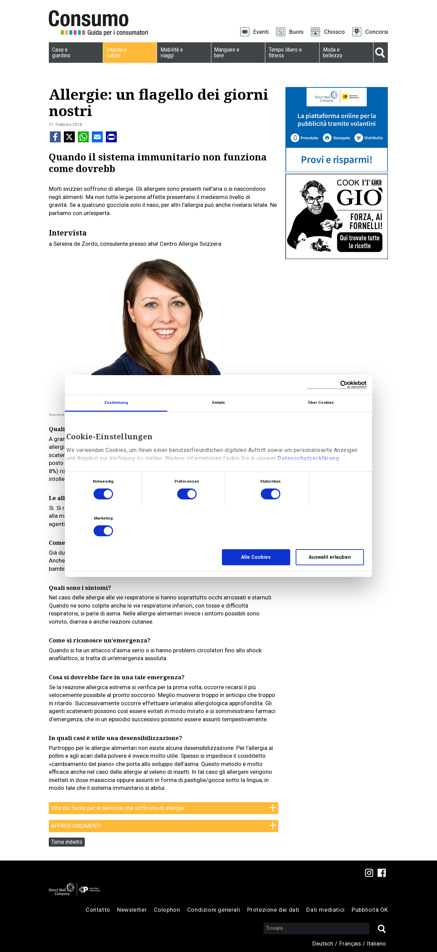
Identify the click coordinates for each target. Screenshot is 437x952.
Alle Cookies (256, 557)
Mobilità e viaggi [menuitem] (171, 52)
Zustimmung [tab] (116, 402)
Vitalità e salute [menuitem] (117, 52)
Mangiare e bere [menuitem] (226, 52)
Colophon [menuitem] (167, 909)
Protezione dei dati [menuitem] (273, 909)
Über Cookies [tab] (321, 402)
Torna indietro (66, 841)
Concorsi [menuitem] (376, 31)
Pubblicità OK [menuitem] (370, 909)
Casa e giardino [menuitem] (61, 52)
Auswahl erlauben (330, 557)
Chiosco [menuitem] (334, 31)
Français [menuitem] (350, 943)
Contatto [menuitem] (98, 909)
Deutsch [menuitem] (322, 943)
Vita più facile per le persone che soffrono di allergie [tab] (117, 808)
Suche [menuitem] (380, 52)
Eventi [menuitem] (261, 31)
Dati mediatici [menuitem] (325, 909)
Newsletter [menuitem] (132, 909)
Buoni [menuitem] (296, 31)
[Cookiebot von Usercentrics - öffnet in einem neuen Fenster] (336, 385)
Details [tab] (218, 402)
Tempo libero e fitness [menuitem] (285, 52)
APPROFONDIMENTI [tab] (76, 825)
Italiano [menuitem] (376, 943)
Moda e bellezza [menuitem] (332, 52)
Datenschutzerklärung (308, 458)
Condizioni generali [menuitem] (213, 909)
